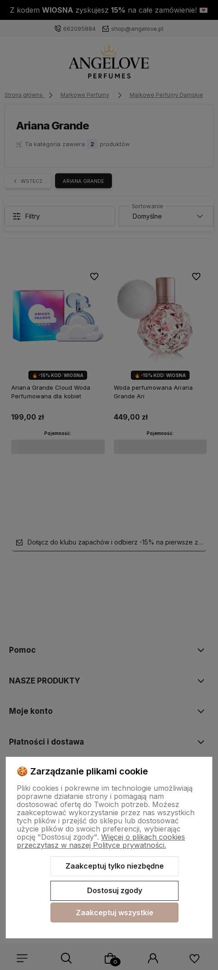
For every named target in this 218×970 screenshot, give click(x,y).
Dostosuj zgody (114, 890)
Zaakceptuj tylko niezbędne (114, 865)
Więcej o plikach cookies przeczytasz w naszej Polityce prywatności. (101, 841)
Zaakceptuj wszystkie (114, 912)
